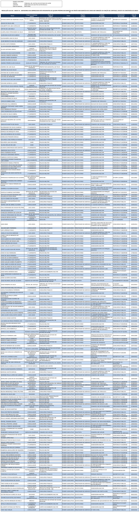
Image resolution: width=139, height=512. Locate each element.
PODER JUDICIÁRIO (18, 1)
